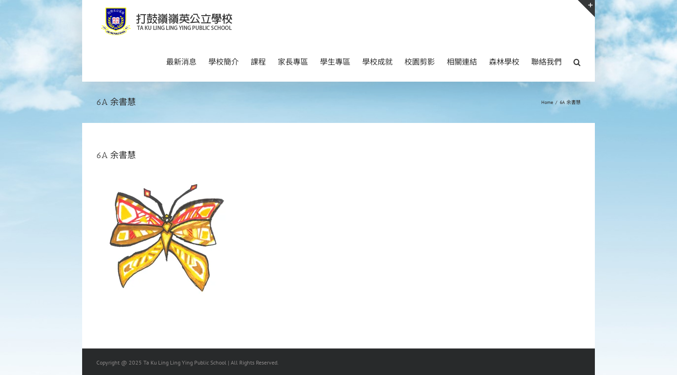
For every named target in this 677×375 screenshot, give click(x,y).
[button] (577, 61)
